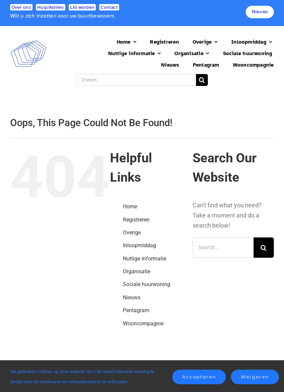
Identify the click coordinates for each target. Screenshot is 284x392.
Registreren (136, 219)
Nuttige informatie (144, 258)
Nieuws (131, 297)
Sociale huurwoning (146, 284)
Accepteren (199, 377)
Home (130, 206)
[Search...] (223, 247)
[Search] (202, 80)
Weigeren (255, 377)
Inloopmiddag (139, 245)
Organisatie (136, 271)
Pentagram (136, 310)
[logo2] (28, 42)
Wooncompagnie (143, 323)
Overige (132, 232)
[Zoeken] (136, 80)
